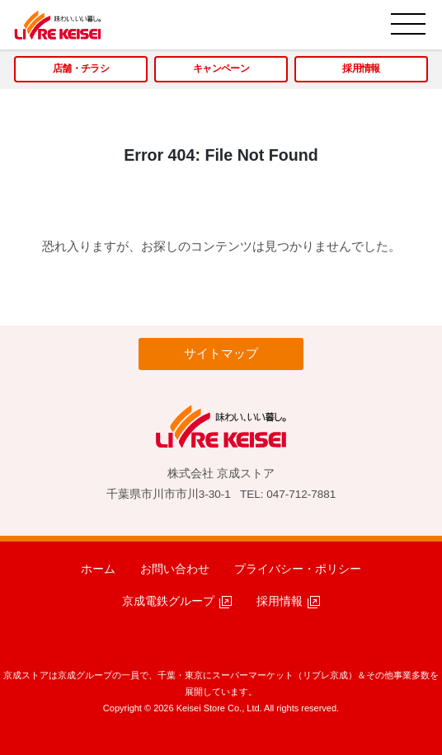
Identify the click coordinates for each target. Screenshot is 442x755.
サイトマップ (221, 353)
